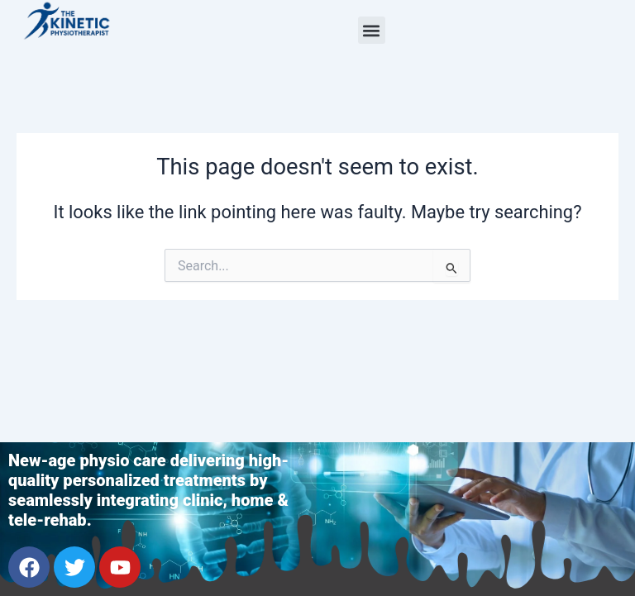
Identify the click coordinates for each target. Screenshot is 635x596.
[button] (371, 30)
